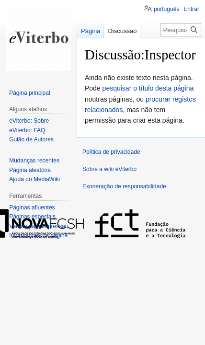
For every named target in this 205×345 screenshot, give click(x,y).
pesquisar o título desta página (148, 88)
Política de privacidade (111, 152)
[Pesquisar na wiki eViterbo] (180, 29)
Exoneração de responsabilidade (124, 186)
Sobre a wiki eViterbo (109, 169)
